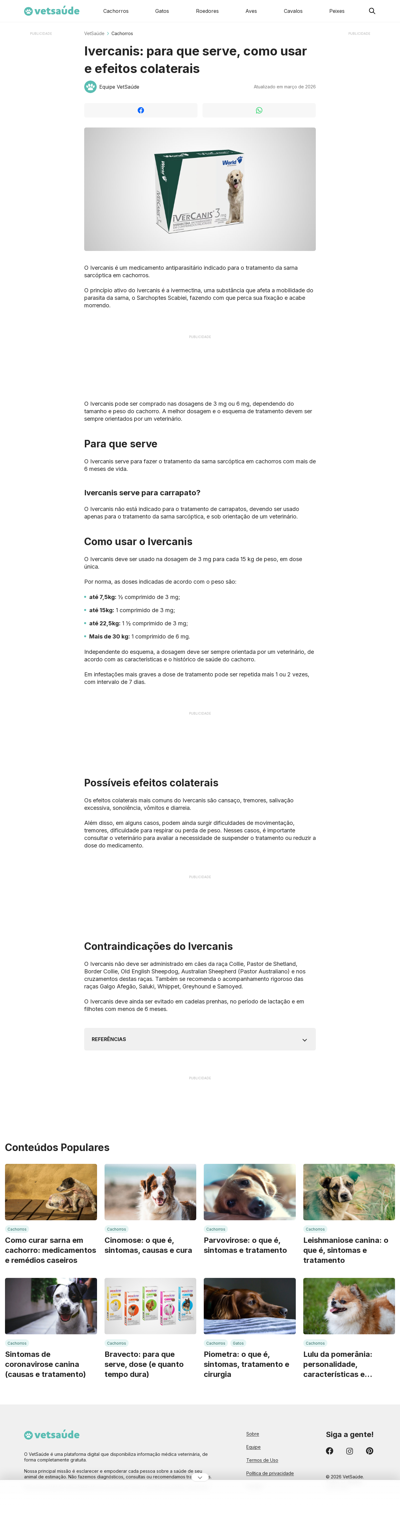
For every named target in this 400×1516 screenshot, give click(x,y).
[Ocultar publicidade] (200, 1477)
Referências (109, 1039)
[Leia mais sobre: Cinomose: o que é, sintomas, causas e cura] (151, 1192)
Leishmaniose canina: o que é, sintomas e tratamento (345, 1250)
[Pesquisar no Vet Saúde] (372, 11)
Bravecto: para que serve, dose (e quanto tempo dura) (144, 1364)
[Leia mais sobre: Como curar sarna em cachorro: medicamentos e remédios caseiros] (51, 1192)
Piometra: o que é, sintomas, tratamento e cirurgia (246, 1364)
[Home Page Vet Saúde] (51, 11)
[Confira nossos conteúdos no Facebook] (329, 1451)
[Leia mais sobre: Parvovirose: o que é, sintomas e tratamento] (250, 1192)
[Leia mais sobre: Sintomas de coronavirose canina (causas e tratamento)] (51, 1306)
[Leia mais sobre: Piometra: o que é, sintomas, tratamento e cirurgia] (250, 1306)
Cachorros (122, 33)
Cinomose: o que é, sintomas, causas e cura (148, 1245)
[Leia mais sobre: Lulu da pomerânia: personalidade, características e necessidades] (349, 1306)
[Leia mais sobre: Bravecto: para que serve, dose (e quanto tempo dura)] (151, 1306)
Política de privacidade (270, 1473)
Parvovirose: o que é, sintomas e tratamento (245, 1245)
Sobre (252, 1433)
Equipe (253, 1447)
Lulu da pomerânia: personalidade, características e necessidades (337, 1364)
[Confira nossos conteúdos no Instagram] (349, 1451)
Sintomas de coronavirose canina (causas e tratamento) (45, 1364)
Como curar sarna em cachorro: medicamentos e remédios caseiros (50, 1250)
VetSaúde (94, 33)
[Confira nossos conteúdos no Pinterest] (369, 1451)
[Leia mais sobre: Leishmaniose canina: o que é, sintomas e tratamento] (349, 1192)
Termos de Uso (262, 1460)
